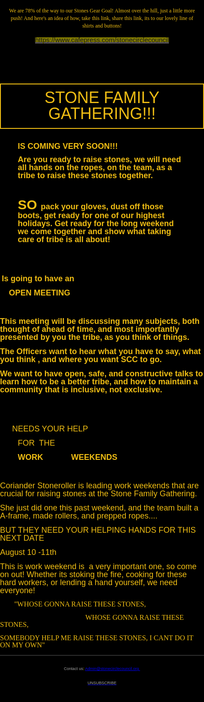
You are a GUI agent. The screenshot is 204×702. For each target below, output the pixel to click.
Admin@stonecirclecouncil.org (112, 668)
